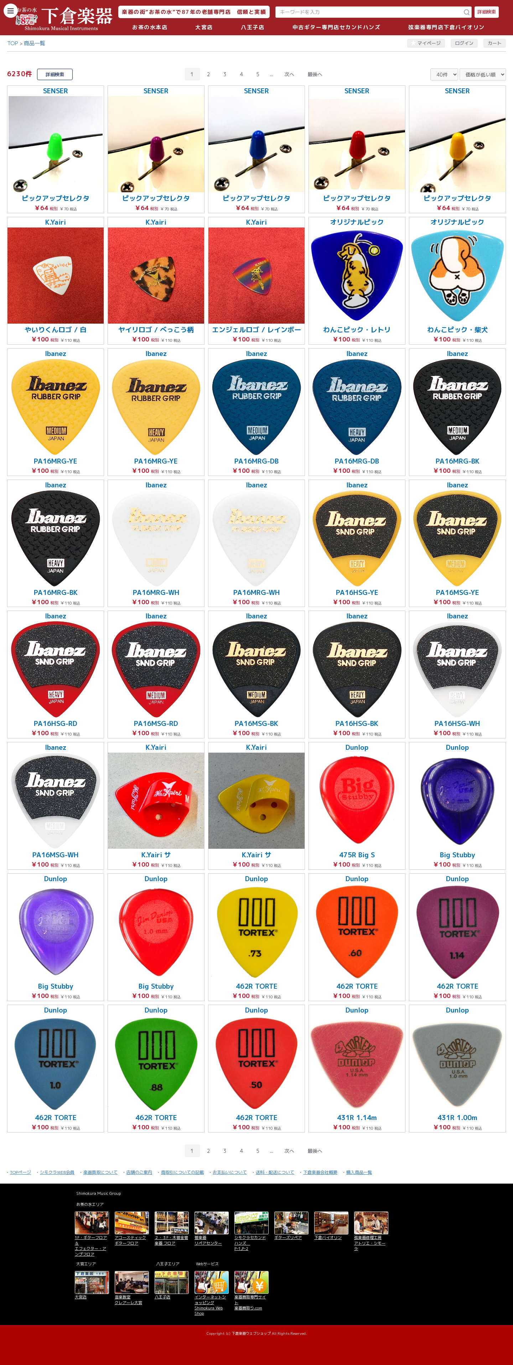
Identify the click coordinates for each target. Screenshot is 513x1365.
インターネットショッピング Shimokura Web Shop (210, 1305)
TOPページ (20, 1172)
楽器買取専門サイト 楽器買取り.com (250, 1302)
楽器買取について (100, 1172)
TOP (12, 43)
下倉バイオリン (328, 1237)
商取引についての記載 (182, 1172)
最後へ (314, 74)
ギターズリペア (288, 1237)
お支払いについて (230, 1172)
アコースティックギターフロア (130, 1240)
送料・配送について (275, 1172)
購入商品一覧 (359, 1172)
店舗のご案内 (139, 1172)
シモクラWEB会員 (57, 1172)
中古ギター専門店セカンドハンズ (336, 27)
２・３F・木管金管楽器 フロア (171, 1240)
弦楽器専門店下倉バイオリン (446, 27)
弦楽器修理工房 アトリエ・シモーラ (369, 1243)
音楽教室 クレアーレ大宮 (128, 1299)
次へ (289, 74)
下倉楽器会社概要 (320, 1172)
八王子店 (252, 27)
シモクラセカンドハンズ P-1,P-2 (250, 1243)
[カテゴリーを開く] (11, 11)
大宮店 (204, 27)
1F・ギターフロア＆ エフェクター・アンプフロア (91, 1246)
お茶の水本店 (149, 27)
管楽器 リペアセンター (208, 1240)
